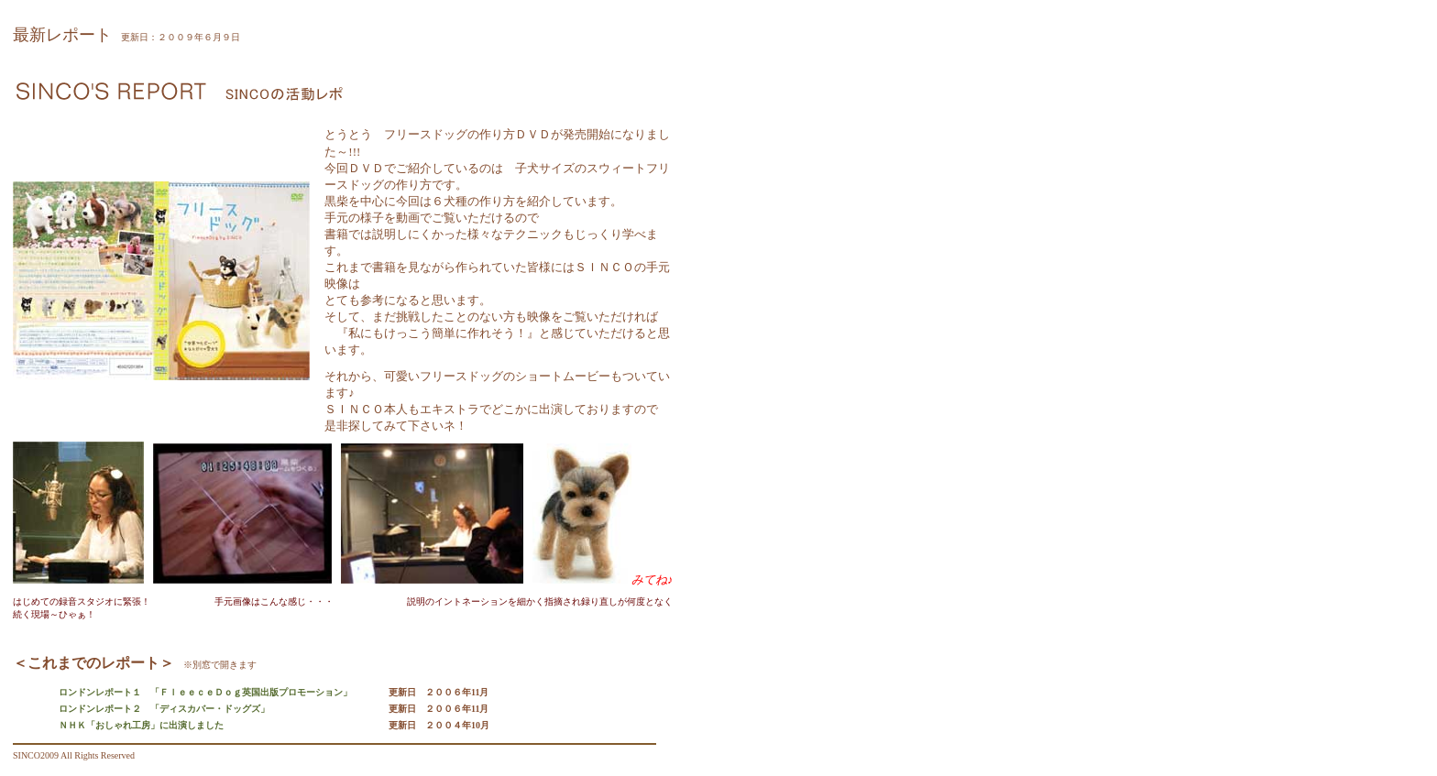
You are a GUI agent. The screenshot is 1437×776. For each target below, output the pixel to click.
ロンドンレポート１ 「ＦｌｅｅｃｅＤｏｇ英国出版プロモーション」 (205, 692)
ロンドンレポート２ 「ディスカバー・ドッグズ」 (164, 709)
